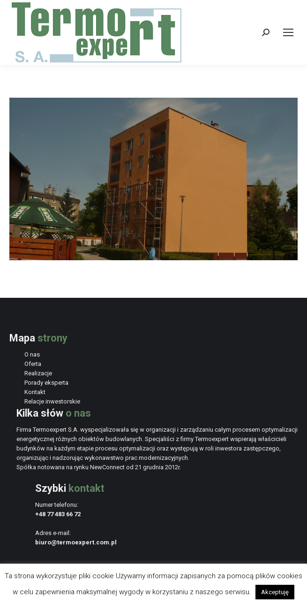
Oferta (32, 363)
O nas (32, 354)
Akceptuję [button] (275, 592)
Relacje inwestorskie (52, 401)
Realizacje (38, 373)
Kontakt (34, 392)
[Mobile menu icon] (288, 32)
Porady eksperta (46, 382)
